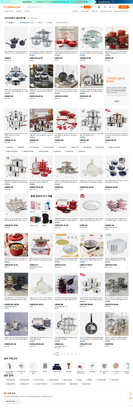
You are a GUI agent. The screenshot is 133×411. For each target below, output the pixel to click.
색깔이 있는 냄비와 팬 (113, 147)
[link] (130, 393)
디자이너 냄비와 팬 (33, 147)
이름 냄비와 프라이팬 (27, 151)
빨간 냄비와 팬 (86, 147)
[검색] (87, 7)
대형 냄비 (78, 380)
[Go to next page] (79, 354)
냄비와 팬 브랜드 (67, 380)
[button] (81, 7)
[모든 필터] (9, 22)
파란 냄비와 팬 (56, 151)
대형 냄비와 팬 (113, 380)
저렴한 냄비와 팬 (10, 384)
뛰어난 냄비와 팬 (10, 380)
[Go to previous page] (53, 354)
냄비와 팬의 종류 (101, 380)
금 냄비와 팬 (9, 147)
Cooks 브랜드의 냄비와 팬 (39, 384)
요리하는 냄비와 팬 (42, 151)
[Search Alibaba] (52, 7)
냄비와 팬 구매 (61, 147)
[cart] (105, 7)
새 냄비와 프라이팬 (38, 380)
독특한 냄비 (20, 147)
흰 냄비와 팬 (81, 151)
